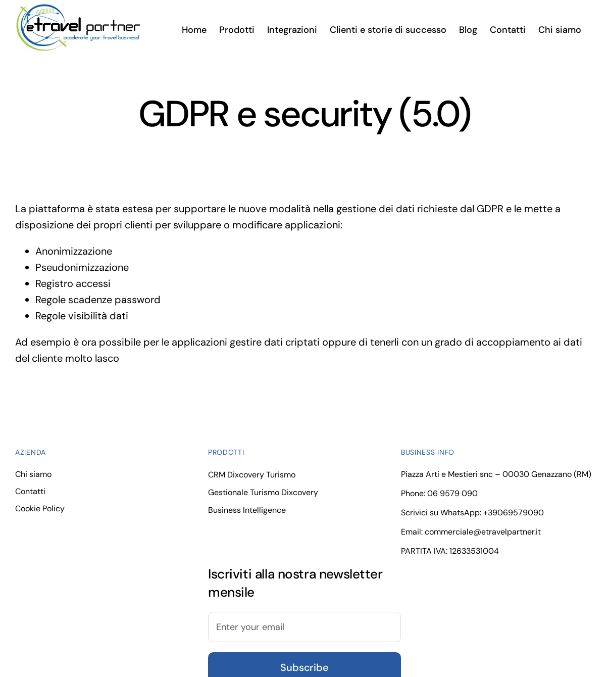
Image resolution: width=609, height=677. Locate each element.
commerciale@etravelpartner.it (483, 531)
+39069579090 (513, 512)
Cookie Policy (40, 508)
